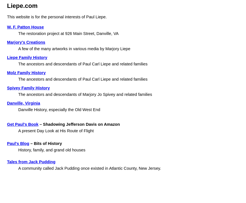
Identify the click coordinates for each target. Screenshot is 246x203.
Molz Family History (26, 72)
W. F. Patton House (25, 27)
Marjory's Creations (26, 42)
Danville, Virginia (23, 103)
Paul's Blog (18, 143)
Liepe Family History (27, 57)
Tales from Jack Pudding (31, 162)
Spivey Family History (28, 88)
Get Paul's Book (22, 124)
